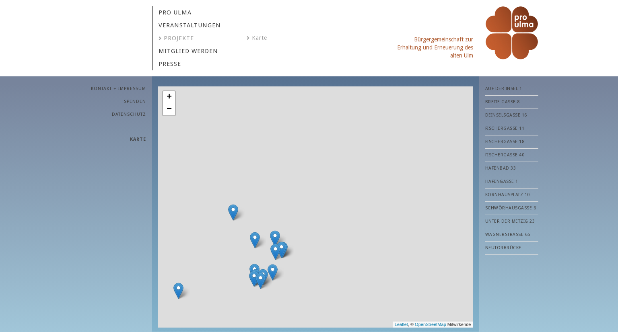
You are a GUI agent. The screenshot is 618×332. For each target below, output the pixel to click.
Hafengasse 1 (501, 181)
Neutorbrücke (503, 247)
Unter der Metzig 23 (510, 221)
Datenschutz (129, 114)
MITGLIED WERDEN (188, 51)
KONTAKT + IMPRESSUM (118, 88)
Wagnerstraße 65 (507, 234)
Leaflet (401, 324)
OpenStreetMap (430, 324)
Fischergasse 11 (505, 128)
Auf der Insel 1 (503, 88)
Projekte (179, 38)
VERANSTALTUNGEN (190, 25)
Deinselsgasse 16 (506, 115)
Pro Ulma (175, 12)
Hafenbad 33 (500, 168)
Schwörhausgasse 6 (510, 208)
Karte (259, 38)
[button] (255, 240)
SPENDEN (135, 101)
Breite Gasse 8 (502, 102)
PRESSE (170, 64)
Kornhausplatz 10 (507, 194)
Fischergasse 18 (505, 141)
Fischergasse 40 (505, 155)
